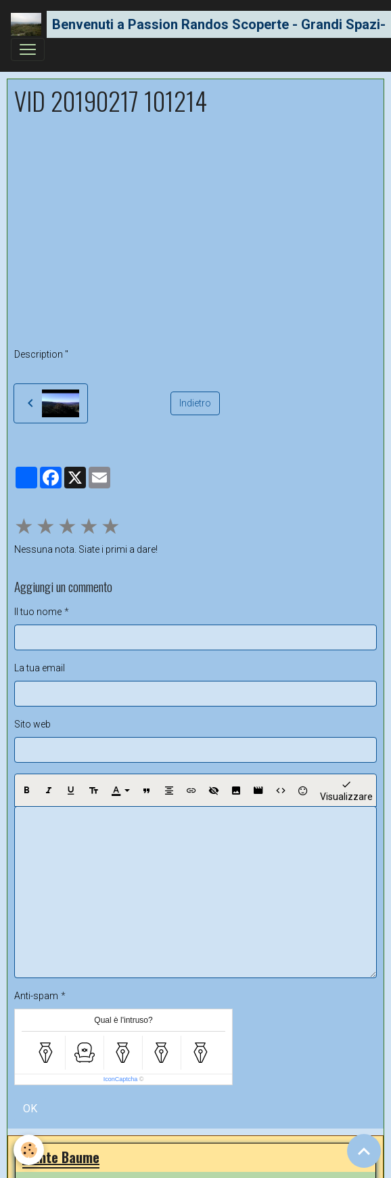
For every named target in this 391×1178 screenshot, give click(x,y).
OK (30, 1108)
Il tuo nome (38, 611)
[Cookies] (29, 1150)
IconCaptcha (121, 1079)
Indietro (195, 403)
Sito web (32, 724)
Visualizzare (346, 790)
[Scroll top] (364, 1151)
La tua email (39, 667)
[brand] (190, 24)
